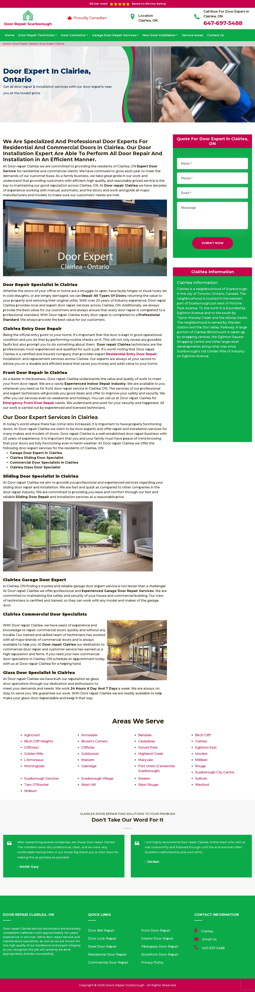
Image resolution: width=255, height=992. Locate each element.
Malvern (87, 760)
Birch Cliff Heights (38, 741)
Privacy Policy (152, 962)
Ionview (201, 754)
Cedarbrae (146, 741)
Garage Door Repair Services (114, 35)
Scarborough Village (97, 778)
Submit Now (212, 243)
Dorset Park (148, 747)
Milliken (201, 760)
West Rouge (148, 785)
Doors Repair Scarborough (125, 985)
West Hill (88, 785)
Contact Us (215, 35)
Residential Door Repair (107, 954)
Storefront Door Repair (159, 954)
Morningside (34, 766)
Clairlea (201, 741)
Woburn (30, 791)
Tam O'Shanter (36, 785)
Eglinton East (206, 747)
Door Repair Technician (36, 35)
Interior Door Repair (157, 938)
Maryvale (145, 760)
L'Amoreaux (34, 760)
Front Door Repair (155, 930)
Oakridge (88, 766)
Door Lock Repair (102, 938)
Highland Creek (150, 754)
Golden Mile (33, 754)
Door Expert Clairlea (51, 43)
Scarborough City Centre (215, 772)
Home (9, 35)
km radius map (212, 402)
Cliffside (87, 747)
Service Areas (192, 35)
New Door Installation (159, 35)
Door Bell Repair (101, 930)
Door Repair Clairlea (25, 43)
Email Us (209, 939)
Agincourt (32, 735)
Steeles (144, 778)
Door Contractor (73, 35)
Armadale (89, 735)
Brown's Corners (94, 741)
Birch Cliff (202, 735)
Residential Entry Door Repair (131, 354)
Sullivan (201, 778)
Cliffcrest (31, 747)
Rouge (200, 766)
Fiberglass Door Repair (159, 946)
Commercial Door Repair (108, 962)
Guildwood (90, 754)
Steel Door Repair (102, 946)
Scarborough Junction (42, 778)
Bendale (145, 735)
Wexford (202, 785)
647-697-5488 (222, 23)
